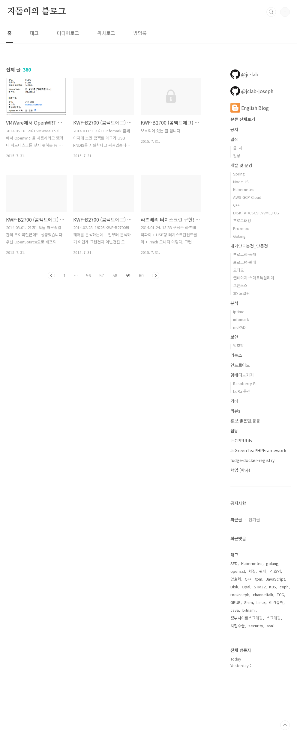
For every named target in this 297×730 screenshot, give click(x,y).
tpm (258, 579)
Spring (239, 174)
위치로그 (106, 33)
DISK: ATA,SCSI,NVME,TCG (256, 213)
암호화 (235, 579)
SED (234, 563)
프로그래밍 (242, 220)
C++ (236, 205)
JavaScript (275, 579)
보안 (234, 337)
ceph (284, 587)
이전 (51, 275)
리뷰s (235, 411)
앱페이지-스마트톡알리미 (253, 278)
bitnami (249, 610)
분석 (234, 303)
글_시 (237, 148)
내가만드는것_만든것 (249, 246)
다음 (155, 275)
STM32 (260, 587)
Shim (248, 602)
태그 (34, 33)
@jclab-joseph (251, 91)
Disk (234, 587)
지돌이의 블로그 (36, 11)
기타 (234, 401)
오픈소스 (240, 285)
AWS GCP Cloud (247, 197)
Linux (261, 602)
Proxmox (241, 228)
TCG (280, 594)
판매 (262, 571)
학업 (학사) (240, 470)
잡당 (234, 431)
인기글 (254, 519)
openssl (237, 571)
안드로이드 (240, 365)
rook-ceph (239, 594)
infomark (241, 319)
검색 (271, 11)
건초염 (275, 571)
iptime (238, 311)
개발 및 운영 (241, 165)
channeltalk (263, 594)
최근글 (236, 519)
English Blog (249, 108)
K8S (272, 587)
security (255, 625)
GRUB (235, 602)
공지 (234, 129)
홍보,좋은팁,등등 (245, 421)
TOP (285, 725)
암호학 (238, 345)
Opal (246, 587)
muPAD (239, 327)
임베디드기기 (242, 375)
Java (234, 610)
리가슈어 (276, 602)
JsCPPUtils (241, 440)
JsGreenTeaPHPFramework (258, 450)
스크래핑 (273, 618)
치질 (252, 571)
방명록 (140, 33)
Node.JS (241, 181)
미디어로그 (68, 33)
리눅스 (236, 355)
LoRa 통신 (241, 391)
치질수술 (237, 625)
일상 (234, 139)
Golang (239, 236)
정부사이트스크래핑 (246, 618)
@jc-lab (244, 74)
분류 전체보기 (242, 119)
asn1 (271, 625)
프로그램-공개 (244, 254)
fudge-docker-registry (252, 460)
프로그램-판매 (244, 262)
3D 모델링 (241, 293)
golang (272, 563)
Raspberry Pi (244, 383)
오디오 (238, 270)
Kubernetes (243, 189)
